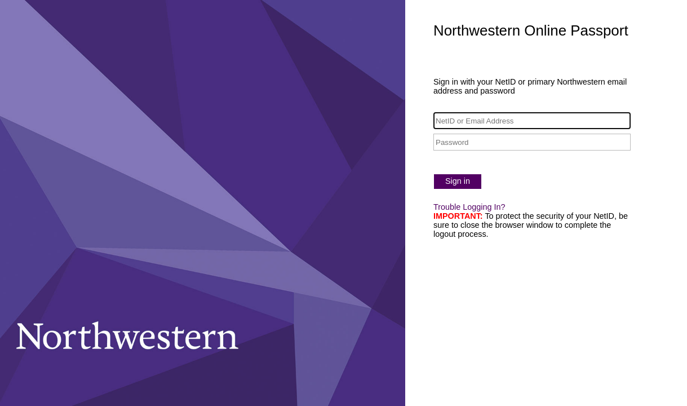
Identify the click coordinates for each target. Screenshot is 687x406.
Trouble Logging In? (469, 206)
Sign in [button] (457, 181)
